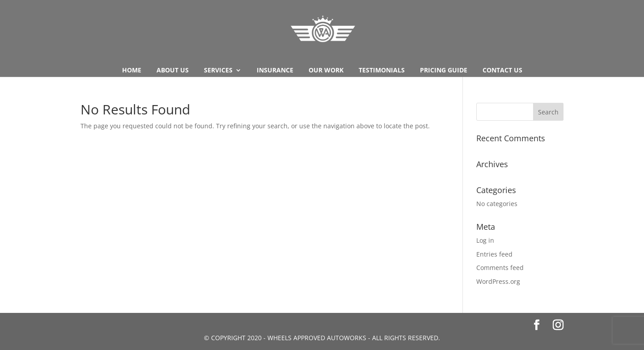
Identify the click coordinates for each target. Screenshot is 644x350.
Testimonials (382, 70)
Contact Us (502, 70)
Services (218, 70)
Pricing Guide (443, 70)
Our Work (326, 70)
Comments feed (500, 267)
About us (173, 70)
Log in (485, 240)
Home (131, 70)
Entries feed (494, 254)
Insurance (275, 70)
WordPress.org (498, 281)
